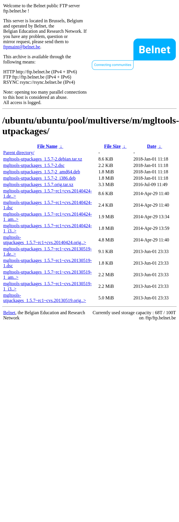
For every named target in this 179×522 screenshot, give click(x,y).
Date (151, 146)
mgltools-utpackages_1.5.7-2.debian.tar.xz (42, 159)
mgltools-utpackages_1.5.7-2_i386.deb (39, 178)
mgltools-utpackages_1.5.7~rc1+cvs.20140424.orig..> (44, 240)
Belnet (9, 312)
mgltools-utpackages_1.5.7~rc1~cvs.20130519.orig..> (44, 298)
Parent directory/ (18, 152)
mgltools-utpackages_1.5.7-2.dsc (34, 165)
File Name (47, 146)
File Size (112, 146)
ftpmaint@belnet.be (21, 46)
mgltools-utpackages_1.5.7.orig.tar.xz (38, 184)
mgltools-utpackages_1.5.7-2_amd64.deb (41, 171)
